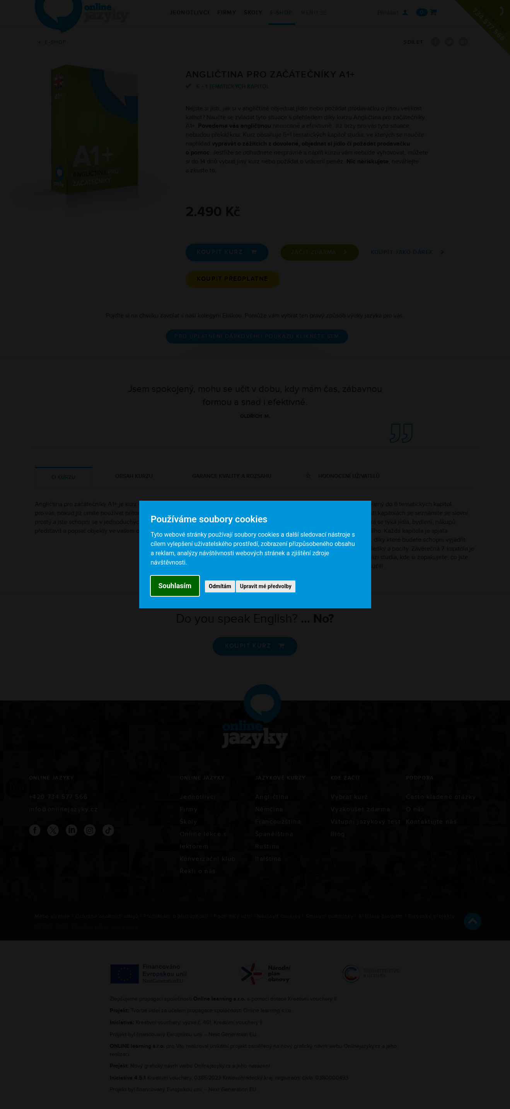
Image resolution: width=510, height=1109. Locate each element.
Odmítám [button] (220, 586)
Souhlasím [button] (175, 586)
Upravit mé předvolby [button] (265, 586)
